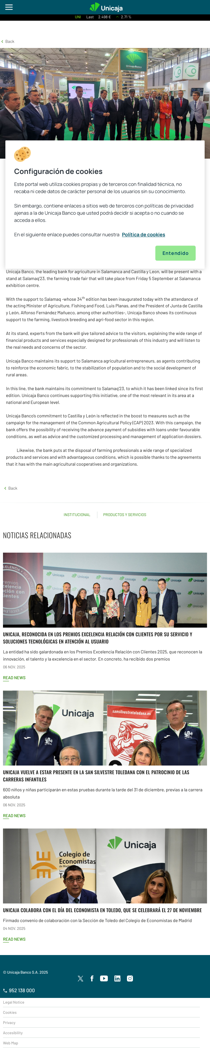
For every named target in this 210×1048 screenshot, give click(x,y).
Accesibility (13, 1032)
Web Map (10, 1043)
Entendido (175, 253)
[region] (105, 205)
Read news (14, 677)
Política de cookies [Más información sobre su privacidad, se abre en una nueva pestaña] (143, 234)
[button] (7, 41)
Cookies (9, 1012)
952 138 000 (19, 990)
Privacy (9, 1022)
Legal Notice (13, 1002)
